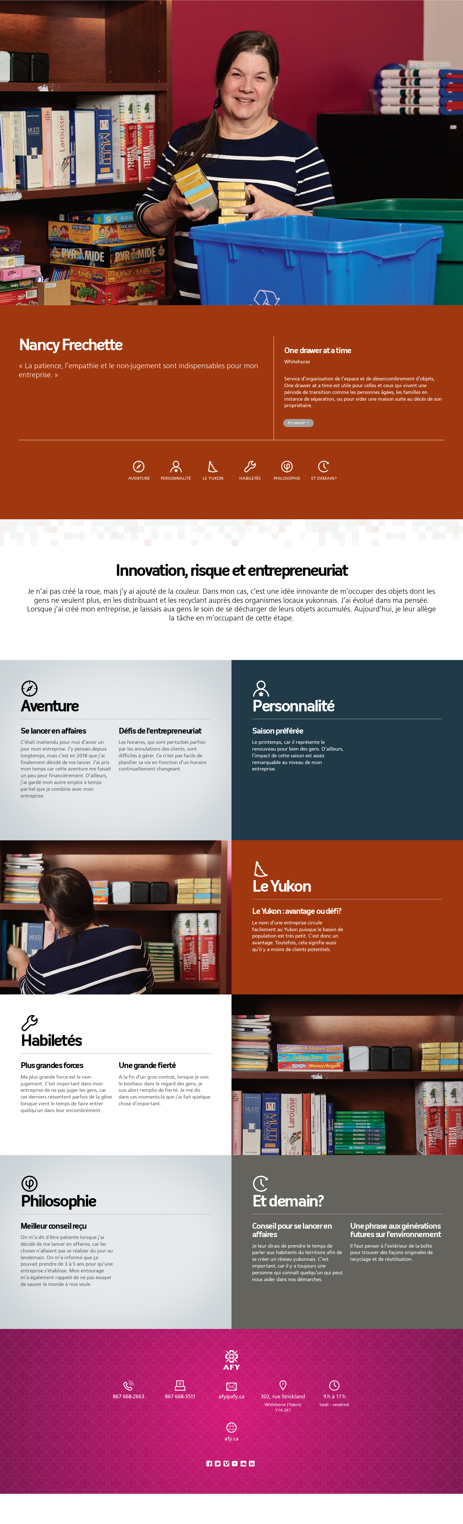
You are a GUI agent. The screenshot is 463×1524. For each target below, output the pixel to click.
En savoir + (298, 422)
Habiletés (250, 478)
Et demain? (324, 478)
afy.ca (231, 1439)
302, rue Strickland (283, 1403)
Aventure (139, 478)
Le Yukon (213, 478)
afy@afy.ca (231, 1397)
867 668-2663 (128, 1397)
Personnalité (176, 478)
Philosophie (287, 478)
